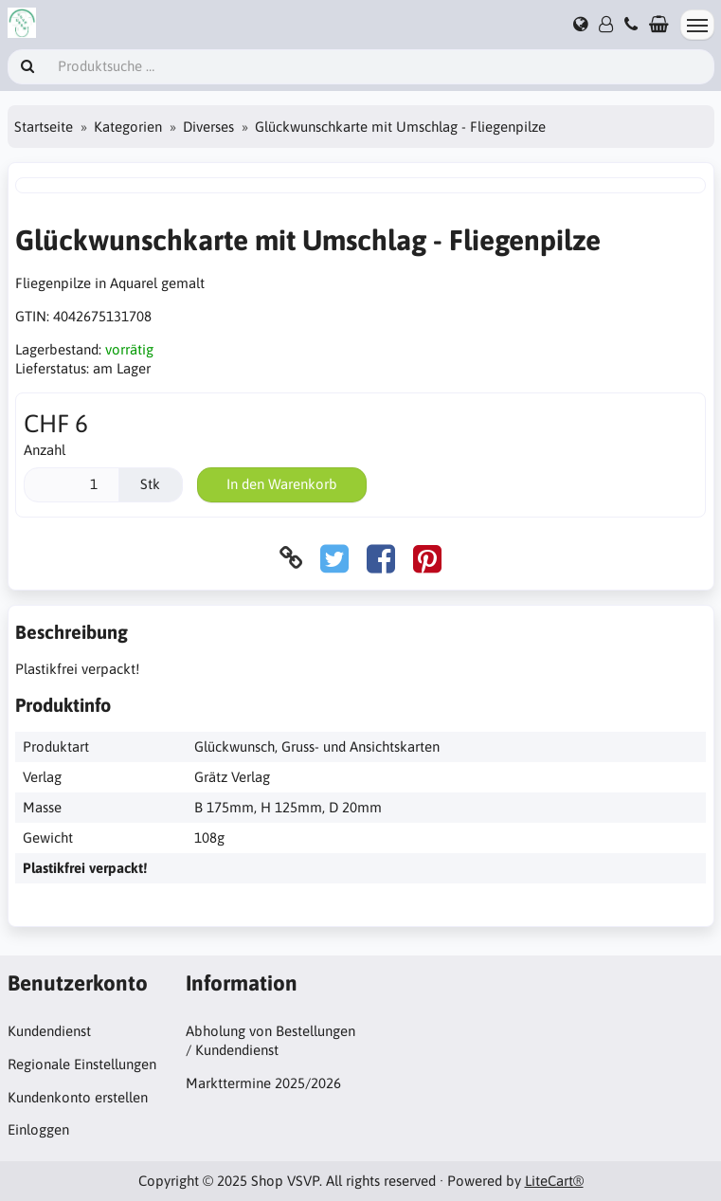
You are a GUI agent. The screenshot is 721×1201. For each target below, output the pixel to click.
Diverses (208, 126)
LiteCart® (554, 1181)
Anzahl (44, 450)
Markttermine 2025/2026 (263, 1083)
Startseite (43, 126)
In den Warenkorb (281, 484)
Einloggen (38, 1129)
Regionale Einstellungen (82, 1064)
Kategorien (128, 126)
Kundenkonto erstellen (78, 1097)
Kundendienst (49, 1031)
